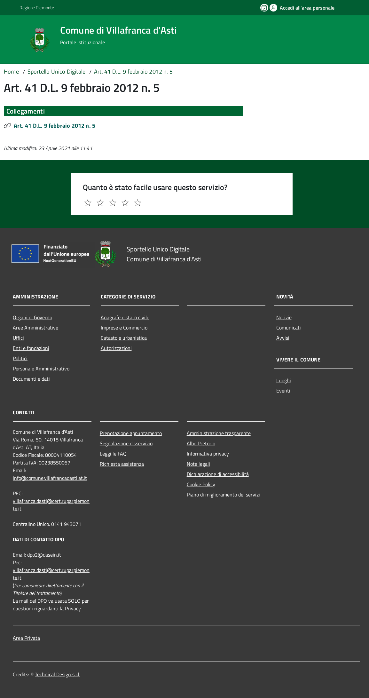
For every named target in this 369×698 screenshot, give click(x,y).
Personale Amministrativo (41, 368)
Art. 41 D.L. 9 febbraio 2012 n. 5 (54, 125)
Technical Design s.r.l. (57, 674)
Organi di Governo (32, 317)
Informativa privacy (208, 453)
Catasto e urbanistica (124, 338)
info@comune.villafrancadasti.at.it (50, 478)
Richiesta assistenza (122, 464)
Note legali (198, 464)
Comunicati (288, 327)
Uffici (18, 338)
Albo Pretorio (201, 443)
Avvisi (282, 338)
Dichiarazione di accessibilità (218, 474)
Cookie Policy (201, 484)
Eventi (283, 390)
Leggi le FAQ (113, 453)
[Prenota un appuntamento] (264, 7)
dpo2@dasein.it (44, 555)
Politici (20, 358)
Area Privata (26, 638)
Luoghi (283, 380)
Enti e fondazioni (31, 348)
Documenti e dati (31, 379)
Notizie (284, 317)
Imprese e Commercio (124, 327)
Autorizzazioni (116, 348)
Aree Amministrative (35, 327)
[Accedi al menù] (15, 39)
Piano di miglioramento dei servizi (223, 494)
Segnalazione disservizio (126, 443)
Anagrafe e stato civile (125, 317)
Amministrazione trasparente (219, 433)
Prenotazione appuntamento (131, 433)
